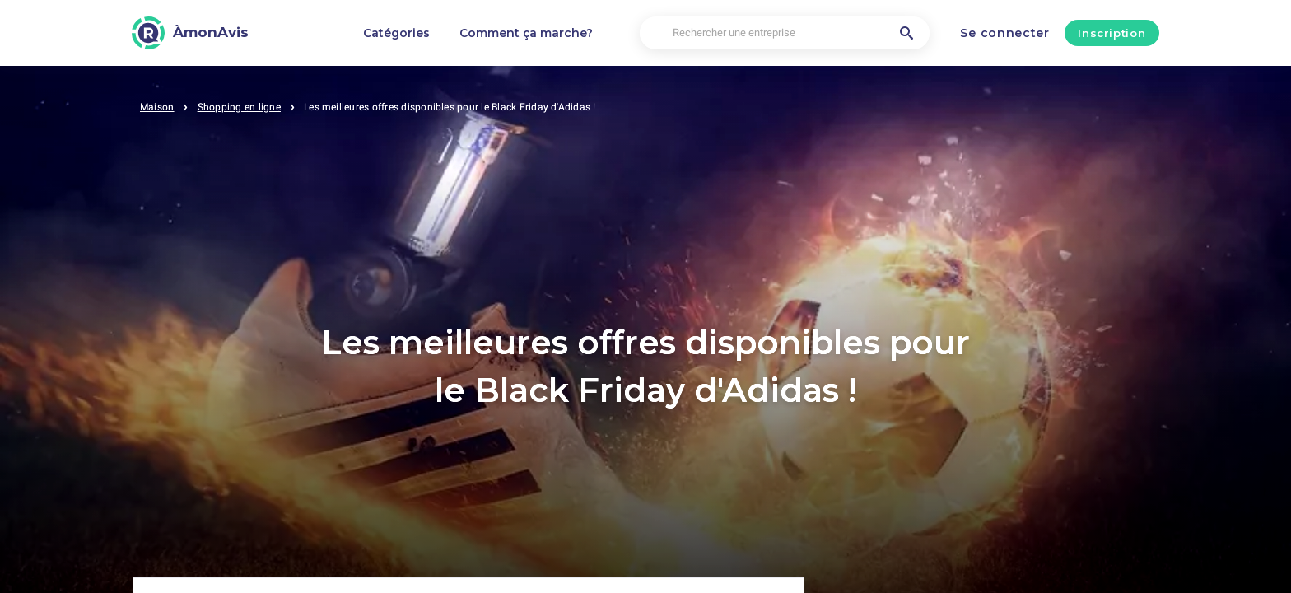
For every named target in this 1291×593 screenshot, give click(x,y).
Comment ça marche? (526, 33)
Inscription (1111, 33)
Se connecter (1004, 33)
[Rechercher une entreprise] (785, 33)
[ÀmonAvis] (190, 33)
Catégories (396, 33)
